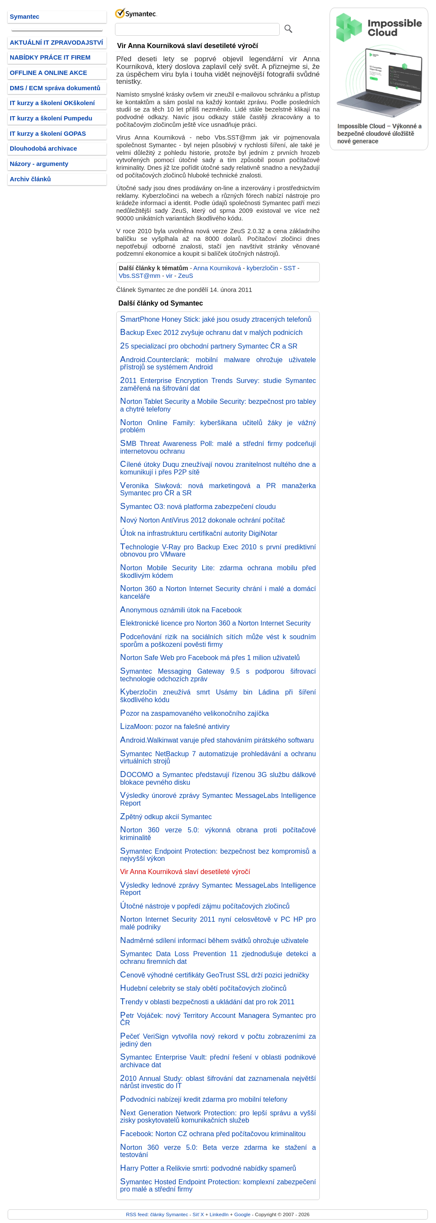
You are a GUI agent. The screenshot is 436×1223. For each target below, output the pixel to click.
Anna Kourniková (217, 268)
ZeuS (185, 275)
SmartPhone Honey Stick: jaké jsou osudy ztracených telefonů (215, 319)
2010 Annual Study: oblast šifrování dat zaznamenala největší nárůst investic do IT (218, 1082)
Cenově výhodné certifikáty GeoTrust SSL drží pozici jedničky (214, 975)
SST (289, 268)
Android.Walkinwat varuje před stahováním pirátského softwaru (217, 740)
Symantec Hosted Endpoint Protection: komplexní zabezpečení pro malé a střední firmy (218, 1185)
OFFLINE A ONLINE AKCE (48, 72)
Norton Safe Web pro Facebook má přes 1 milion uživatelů (210, 657)
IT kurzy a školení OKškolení (52, 103)
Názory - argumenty (39, 163)
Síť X (198, 1214)
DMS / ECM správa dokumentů (55, 88)
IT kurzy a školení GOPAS (48, 133)
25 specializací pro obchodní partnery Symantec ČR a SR (209, 346)
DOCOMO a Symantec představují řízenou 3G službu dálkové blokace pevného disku (218, 778)
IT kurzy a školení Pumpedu (51, 118)
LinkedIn (218, 1214)
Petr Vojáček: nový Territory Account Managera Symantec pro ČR (218, 1019)
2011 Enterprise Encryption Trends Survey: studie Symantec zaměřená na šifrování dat (218, 384)
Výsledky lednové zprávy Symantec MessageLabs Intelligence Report (218, 889)
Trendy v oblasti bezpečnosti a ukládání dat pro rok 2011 (207, 1002)
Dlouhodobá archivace (43, 148)
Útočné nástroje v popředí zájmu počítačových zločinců (205, 906)
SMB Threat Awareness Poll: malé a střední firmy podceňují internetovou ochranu (218, 447)
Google (242, 1214)
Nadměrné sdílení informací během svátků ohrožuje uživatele (214, 940)
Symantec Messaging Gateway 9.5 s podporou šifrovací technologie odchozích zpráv (218, 675)
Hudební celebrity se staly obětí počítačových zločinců (203, 988)
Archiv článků (30, 179)
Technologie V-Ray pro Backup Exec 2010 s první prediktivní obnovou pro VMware (218, 550)
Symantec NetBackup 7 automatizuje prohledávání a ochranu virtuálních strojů (218, 757)
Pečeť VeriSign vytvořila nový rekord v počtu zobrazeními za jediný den (218, 1040)
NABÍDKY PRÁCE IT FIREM (50, 57)
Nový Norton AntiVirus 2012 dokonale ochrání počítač (202, 520)
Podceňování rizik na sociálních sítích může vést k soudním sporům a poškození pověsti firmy (218, 640)
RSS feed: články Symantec (157, 1214)
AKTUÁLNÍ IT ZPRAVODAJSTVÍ (56, 42)
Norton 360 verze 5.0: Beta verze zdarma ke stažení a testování (218, 1151)
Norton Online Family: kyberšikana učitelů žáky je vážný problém (218, 426)
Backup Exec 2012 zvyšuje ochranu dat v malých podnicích (211, 332)
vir (169, 275)
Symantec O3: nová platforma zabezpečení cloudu (198, 506)
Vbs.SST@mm (140, 275)
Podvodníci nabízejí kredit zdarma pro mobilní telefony (203, 1099)
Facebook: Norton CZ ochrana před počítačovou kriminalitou (213, 1133)
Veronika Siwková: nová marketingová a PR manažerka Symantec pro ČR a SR (218, 489)
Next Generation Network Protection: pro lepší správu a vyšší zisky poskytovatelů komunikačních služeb (218, 1116)
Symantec (25, 16)
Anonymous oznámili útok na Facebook (181, 610)
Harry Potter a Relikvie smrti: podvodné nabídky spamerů (208, 1168)
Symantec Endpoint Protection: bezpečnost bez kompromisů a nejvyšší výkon (218, 855)
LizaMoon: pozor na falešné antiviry (174, 726)
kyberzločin (262, 268)
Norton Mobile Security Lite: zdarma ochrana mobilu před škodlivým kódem (218, 571)
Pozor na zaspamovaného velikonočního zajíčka (194, 713)
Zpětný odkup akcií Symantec (166, 816)
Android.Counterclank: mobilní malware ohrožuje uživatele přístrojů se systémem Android (218, 363)
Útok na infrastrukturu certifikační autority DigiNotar (198, 533)
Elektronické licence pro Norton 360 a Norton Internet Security (215, 623)
